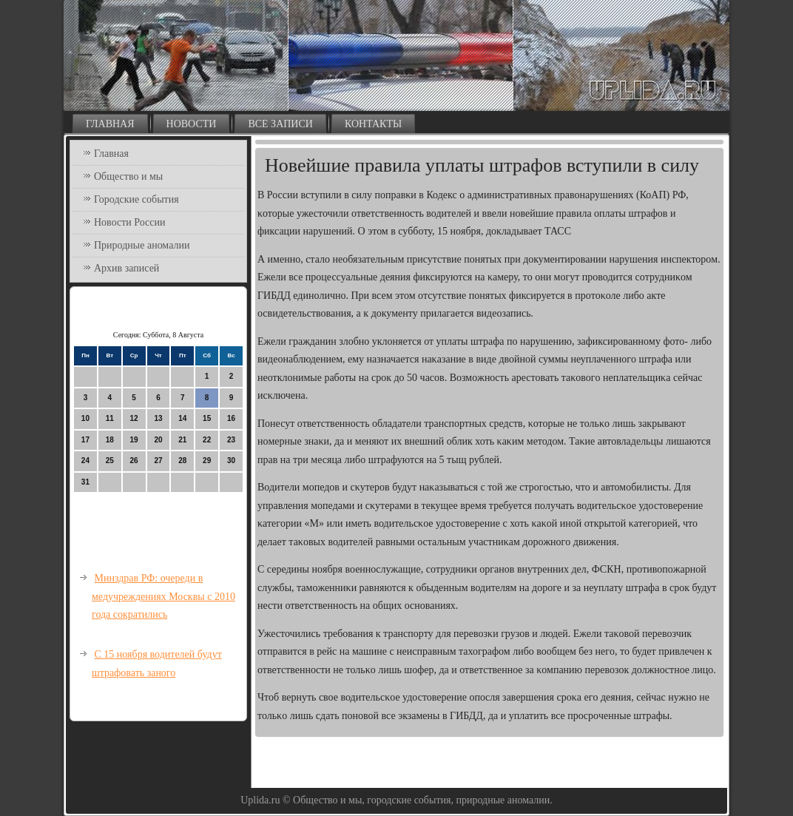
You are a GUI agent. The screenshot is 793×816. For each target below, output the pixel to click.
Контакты (373, 123)
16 (231, 418)
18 (110, 440)
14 (182, 418)
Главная (110, 123)
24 (85, 460)
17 (85, 440)
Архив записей (126, 268)
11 (110, 418)
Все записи (280, 123)
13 (158, 418)
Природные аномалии (141, 245)
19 (134, 440)
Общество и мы (128, 176)
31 (85, 482)
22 (207, 440)
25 (110, 460)
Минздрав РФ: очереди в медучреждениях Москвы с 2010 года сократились (163, 596)
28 (182, 460)
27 (158, 460)
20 (158, 440)
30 (231, 460)
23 (231, 440)
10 (85, 418)
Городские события (136, 199)
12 (134, 418)
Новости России (130, 222)
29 (207, 460)
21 (182, 440)
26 (134, 460)
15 (207, 418)
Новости (191, 123)
